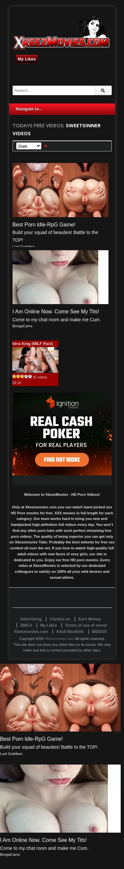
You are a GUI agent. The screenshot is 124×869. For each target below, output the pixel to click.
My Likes (27, 59)
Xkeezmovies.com (59, 639)
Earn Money (89, 619)
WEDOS (99, 631)
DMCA (26, 625)
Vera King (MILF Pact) (32, 343)
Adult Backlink (70, 631)
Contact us (60, 619)
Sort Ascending (46, 145)
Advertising (31, 619)
